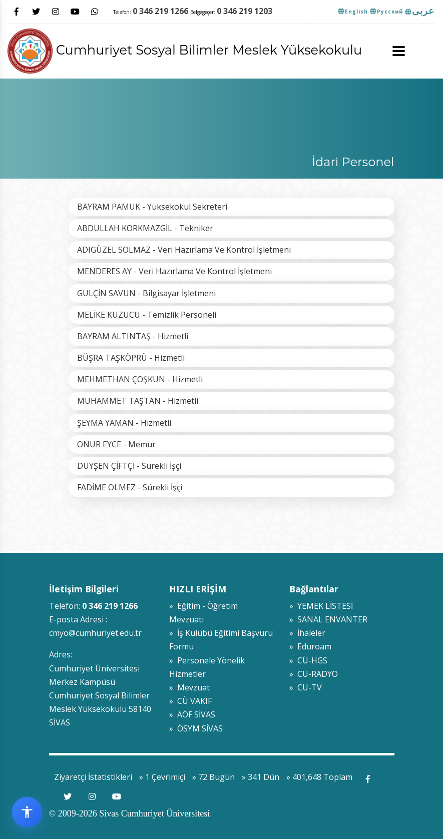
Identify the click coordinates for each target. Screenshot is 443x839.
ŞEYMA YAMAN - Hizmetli (124, 422)
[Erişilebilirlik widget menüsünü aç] (27, 812)
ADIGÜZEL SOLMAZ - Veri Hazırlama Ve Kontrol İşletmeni (184, 249)
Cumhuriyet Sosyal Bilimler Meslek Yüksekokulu (185, 50)
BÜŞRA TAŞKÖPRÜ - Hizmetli (131, 357)
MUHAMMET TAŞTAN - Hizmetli (137, 400)
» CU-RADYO (313, 673)
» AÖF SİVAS (192, 714)
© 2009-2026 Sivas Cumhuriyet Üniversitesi (129, 813)
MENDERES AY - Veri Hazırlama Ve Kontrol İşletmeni (174, 271)
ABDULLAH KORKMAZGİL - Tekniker (145, 228)
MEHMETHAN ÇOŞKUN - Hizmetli (140, 379)
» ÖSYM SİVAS (196, 728)
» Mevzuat (189, 687)
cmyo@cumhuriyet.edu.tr (95, 632)
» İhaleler (307, 632)
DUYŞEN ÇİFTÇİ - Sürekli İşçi (129, 465)
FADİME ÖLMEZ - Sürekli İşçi (129, 487)
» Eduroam (310, 646)
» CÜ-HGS (308, 660)
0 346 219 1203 (244, 11)
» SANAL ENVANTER (328, 619)
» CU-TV (305, 687)
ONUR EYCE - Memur (116, 444)
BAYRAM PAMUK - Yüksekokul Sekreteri (152, 206)
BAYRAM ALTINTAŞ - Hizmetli (132, 336)
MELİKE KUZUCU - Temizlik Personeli (146, 314)
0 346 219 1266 (160, 11)
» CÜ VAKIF (190, 700)
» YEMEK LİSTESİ (321, 605)
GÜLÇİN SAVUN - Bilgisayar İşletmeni (146, 293)
